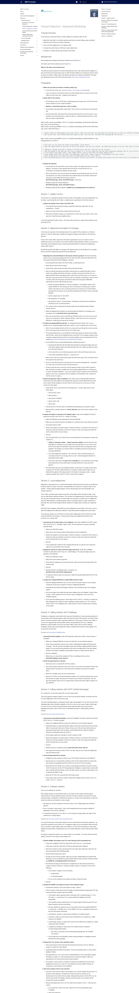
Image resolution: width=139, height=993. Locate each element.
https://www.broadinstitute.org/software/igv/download (66, 339)
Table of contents (106, 9)
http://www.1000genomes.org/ (81, 77)
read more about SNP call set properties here (59, 819)
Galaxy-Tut (71, 90)
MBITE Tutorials (24, 9)
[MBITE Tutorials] (21, 2)
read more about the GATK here (55, 714)
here (79, 60)
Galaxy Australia (80, 90)
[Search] (88, 1)
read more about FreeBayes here (55, 632)
